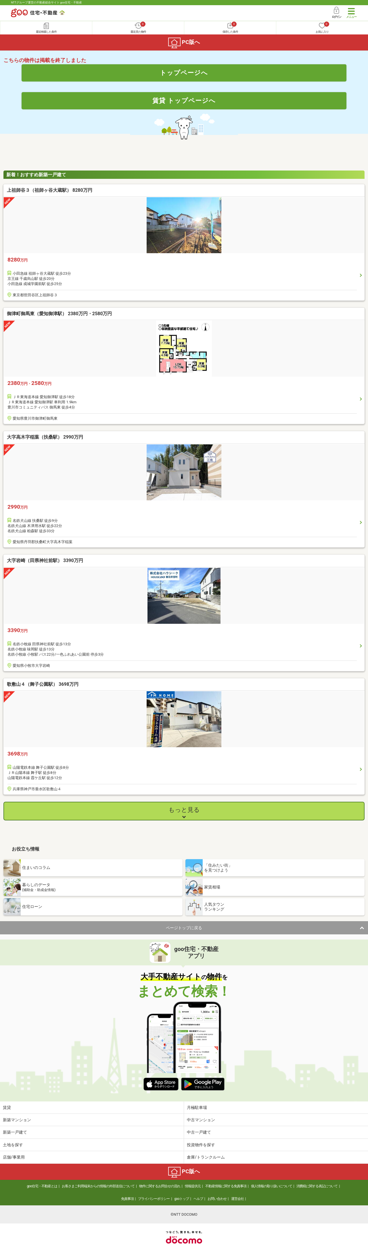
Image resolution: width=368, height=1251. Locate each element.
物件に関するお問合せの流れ (159, 1186)
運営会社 (237, 1199)
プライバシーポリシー (154, 1199)
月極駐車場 (197, 1107)
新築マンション (17, 1120)
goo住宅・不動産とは (42, 1186)
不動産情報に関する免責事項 (225, 1186)
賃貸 (7, 1107)
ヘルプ (198, 1199)
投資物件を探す (201, 1144)
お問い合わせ (217, 1199)
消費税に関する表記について (317, 1186)
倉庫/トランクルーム (206, 1157)
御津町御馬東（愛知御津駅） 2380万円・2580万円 (59, 313)
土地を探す (13, 1144)
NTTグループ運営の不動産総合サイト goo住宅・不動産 (46, 2)
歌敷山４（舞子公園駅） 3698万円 (42, 684)
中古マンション (201, 1120)
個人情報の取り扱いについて (271, 1186)
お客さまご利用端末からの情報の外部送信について (98, 1186)
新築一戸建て (15, 1132)
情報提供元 (193, 1186)
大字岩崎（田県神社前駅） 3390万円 (45, 560)
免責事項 (127, 1199)
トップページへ (184, 72)
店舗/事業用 (14, 1157)
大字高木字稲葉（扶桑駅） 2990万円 (45, 437)
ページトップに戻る (184, 927)
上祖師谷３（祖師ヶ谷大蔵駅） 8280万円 (49, 190)
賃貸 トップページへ (184, 100)
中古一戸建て (199, 1132)
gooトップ (181, 1199)
